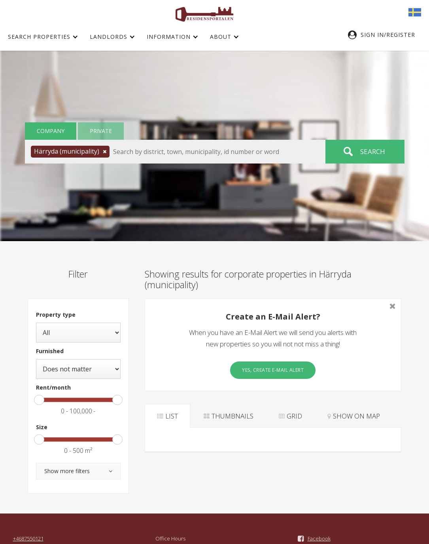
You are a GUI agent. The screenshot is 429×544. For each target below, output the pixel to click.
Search (372, 151)
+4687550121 (28, 538)
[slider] (39, 400)
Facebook (319, 538)
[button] (385, 35)
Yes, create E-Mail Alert (273, 370)
